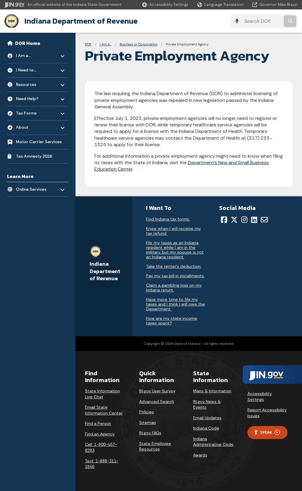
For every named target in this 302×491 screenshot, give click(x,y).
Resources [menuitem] (33, 83)
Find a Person (98, 423)
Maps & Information (212, 391)
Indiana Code (206, 428)
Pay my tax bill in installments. (175, 275)
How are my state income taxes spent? (171, 321)
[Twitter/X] (234, 219)
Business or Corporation (138, 44)
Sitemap (147, 422)
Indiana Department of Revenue (81, 21)
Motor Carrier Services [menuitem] (39, 141)
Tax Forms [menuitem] (33, 111)
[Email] (264, 219)
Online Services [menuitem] (33, 188)
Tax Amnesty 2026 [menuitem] (34, 156)
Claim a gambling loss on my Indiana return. (174, 288)
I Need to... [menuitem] (33, 69)
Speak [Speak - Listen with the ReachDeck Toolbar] (266, 432)
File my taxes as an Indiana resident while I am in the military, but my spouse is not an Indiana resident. (175, 250)
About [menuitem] (33, 126)
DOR (88, 44)
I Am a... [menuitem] (33, 54)
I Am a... (105, 44)
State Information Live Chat (102, 393)
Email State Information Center (104, 410)
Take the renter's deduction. (173, 266)
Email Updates (207, 417)
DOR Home (27, 43)
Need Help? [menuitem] (33, 97)
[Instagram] (244, 219)
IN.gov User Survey (157, 391)
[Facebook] (224, 219)
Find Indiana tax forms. (168, 219)
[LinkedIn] (254, 219)
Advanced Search (156, 401)
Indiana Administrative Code (213, 441)
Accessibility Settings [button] (259, 396)
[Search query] (262, 21)
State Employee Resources (155, 446)
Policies (146, 412)
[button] (165, 4)
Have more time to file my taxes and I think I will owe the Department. (175, 304)
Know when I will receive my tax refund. (173, 231)
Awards (200, 455)
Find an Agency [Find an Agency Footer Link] (100, 434)
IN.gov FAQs (150, 432)
